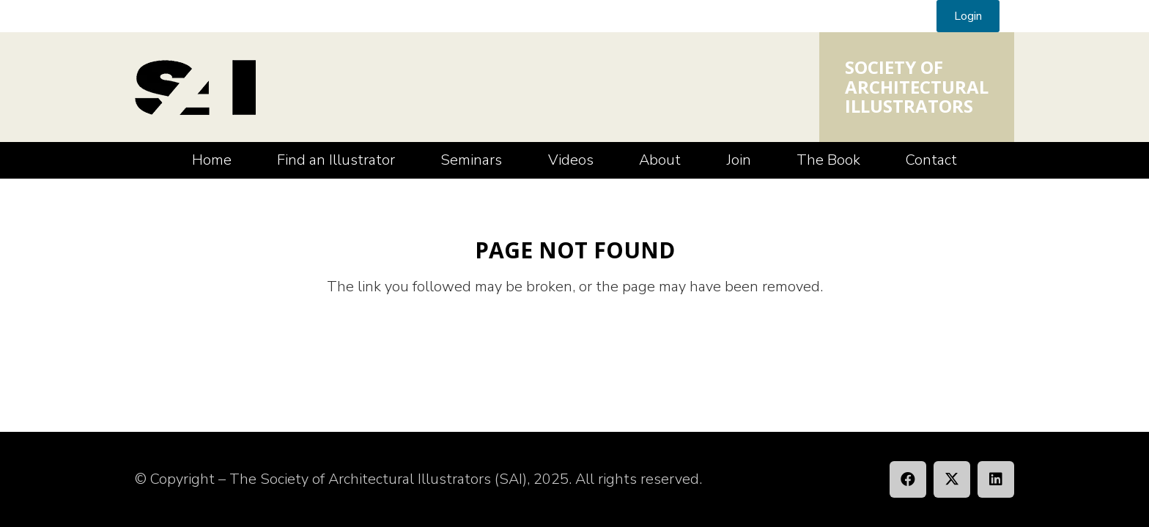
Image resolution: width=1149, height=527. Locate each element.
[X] (952, 479)
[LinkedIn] (996, 479)
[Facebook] (908, 479)
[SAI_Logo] (195, 87)
